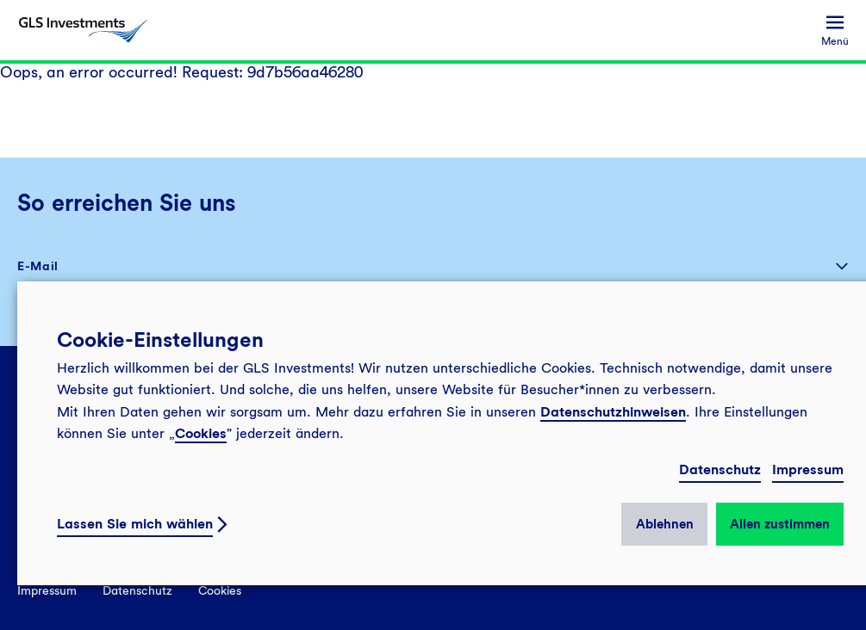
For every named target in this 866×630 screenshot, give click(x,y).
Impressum (808, 469)
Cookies (201, 433)
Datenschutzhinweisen (613, 412)
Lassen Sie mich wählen (135, 524)
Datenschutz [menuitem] (137, 590)
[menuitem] (835, 30)
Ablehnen (665, 524)
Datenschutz (720, 469)
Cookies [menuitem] (219, 590)
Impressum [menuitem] (47, 590)
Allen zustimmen (780, 524)
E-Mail (38, 266)
